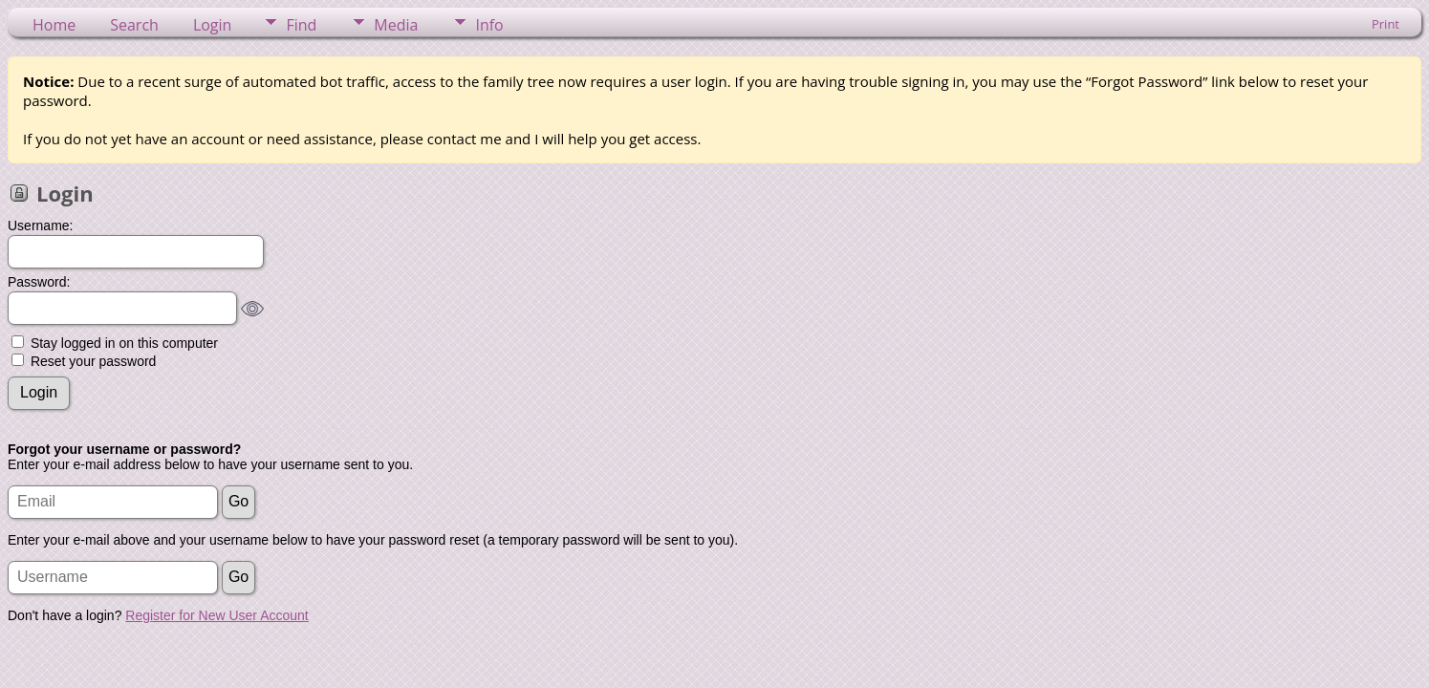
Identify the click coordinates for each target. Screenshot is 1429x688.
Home (54, 24)
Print (1385, 23)
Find (301, 24)
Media (396, 24)
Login (212, 24)
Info (489, 24)
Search (134, 24)
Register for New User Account (216, 615)
